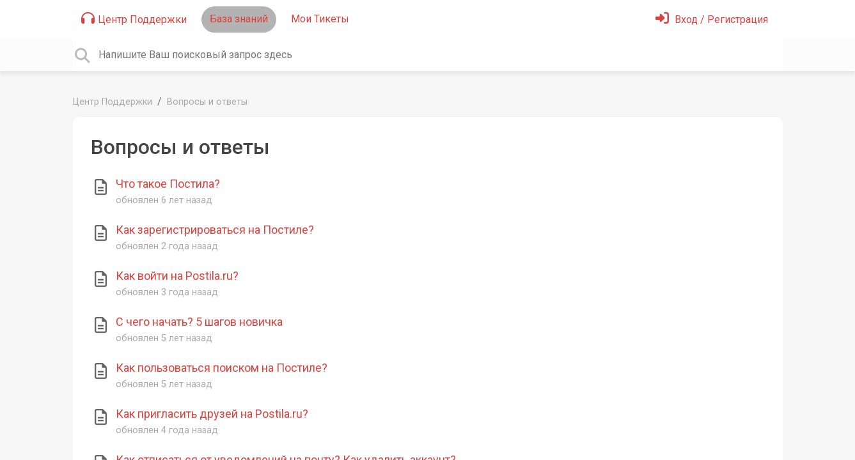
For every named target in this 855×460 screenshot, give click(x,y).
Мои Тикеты (320, 19)
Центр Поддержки (134, 19)
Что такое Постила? (168, 183)
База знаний (239, 19)
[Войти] (711, 19)
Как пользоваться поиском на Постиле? (221, 367)
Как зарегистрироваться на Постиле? (215, 229)
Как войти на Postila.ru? (177, 275)
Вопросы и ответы (207, 101)
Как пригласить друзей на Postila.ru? (212, 413)
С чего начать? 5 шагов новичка (199, 321)
